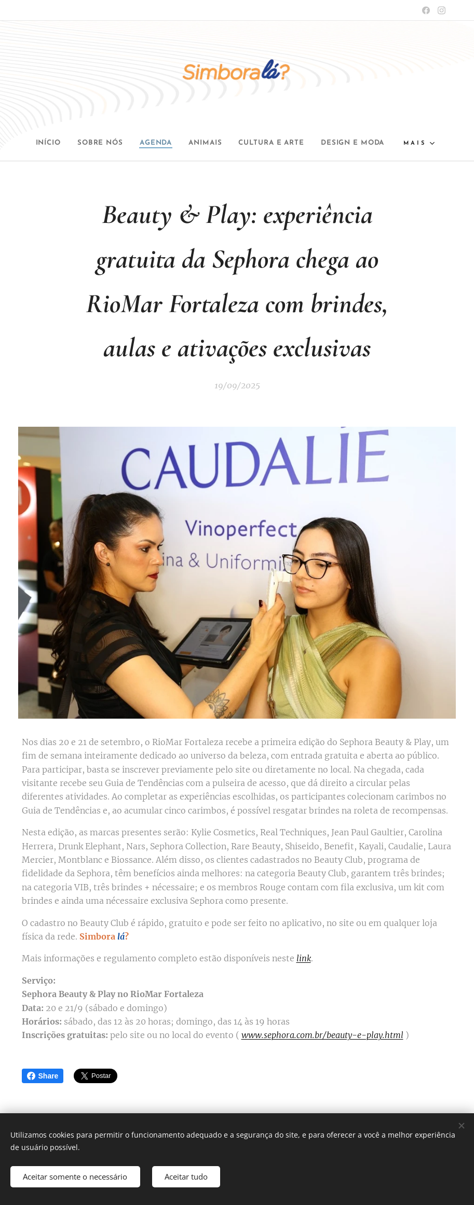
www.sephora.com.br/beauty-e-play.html (322, 1035)
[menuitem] (78, 143)
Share (43, 1076)
